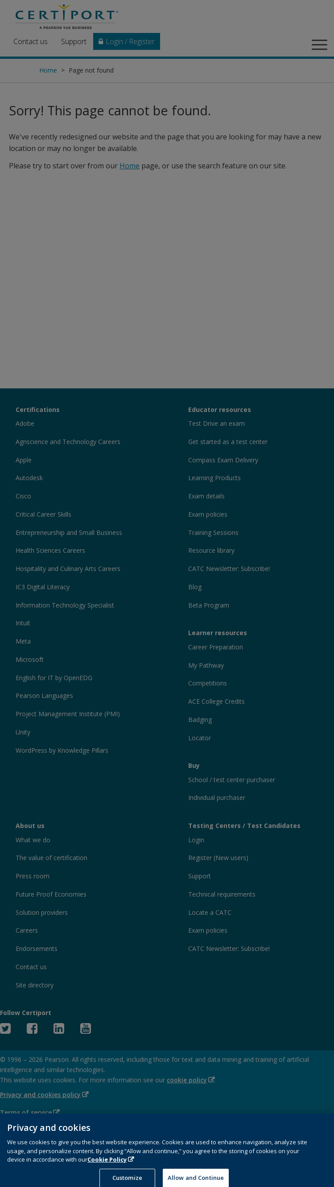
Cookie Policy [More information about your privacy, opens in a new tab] (107, 1164)
